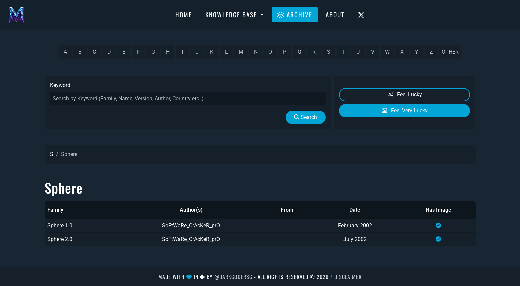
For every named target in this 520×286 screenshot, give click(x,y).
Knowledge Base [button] (232, 14)
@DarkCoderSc (233, 277)
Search (305, 117)
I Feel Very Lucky (405, 110)
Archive (294, 14)
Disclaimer (348, 277)
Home (183, 14)
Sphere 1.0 (59, 225)
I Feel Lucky (405, 94)
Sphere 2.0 (59, 239)
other (450, 52)
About (335, 14)
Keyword (60, 85)
